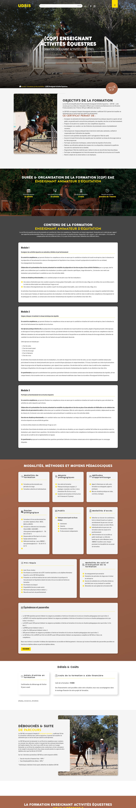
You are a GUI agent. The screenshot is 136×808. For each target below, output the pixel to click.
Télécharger (46, 638)
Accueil (23, 87)
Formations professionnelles (35, 87)
